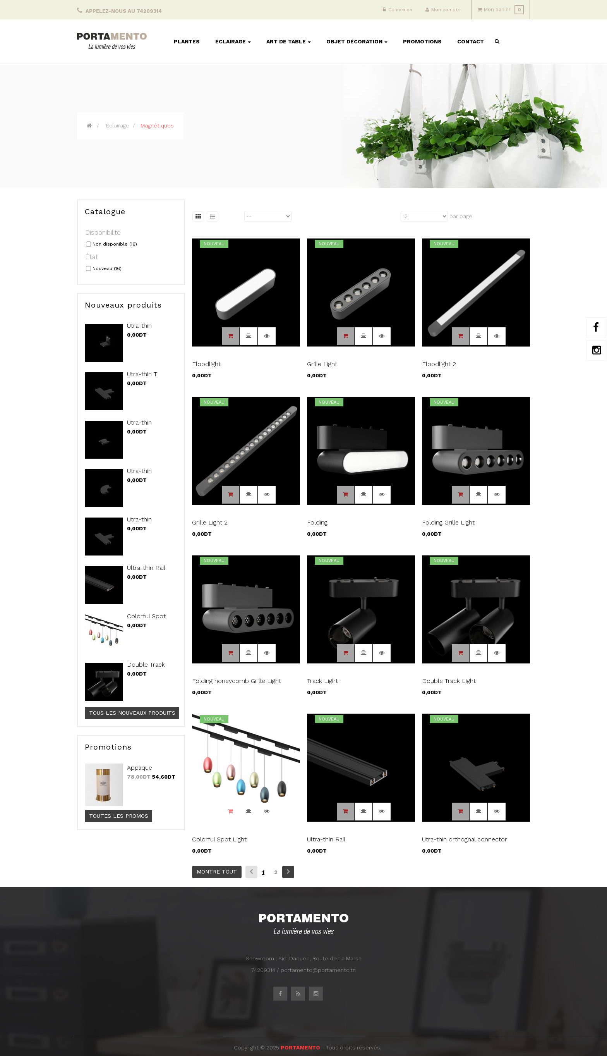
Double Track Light (146, 668)
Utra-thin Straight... (139, 426)
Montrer (389, 216)
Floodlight (206, 364)
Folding (317, 522)
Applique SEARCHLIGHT (148, 771)
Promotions (108, 747)
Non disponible (115, 244)
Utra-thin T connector (142, 378)
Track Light (322, 681)
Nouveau (107, 268)
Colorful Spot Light (146, 620)
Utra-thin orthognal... (142, 523)
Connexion (397, 9)
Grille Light (322, 364)
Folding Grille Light (448, 522)
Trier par (232, 216)
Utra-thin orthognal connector (464, 839)
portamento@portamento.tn (318, 970)
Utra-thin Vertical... (139, 329)
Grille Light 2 (210, 522)
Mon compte (443, 9)
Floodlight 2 (439, 364)
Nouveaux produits (123, 305)
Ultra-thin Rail (146, 567)
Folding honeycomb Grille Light (236, 681)
